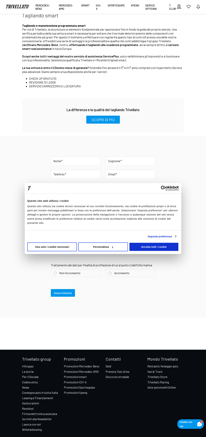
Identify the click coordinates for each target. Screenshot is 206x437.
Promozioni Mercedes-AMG (81, 371)
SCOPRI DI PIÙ (103, 119)
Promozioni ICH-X (75, 382)
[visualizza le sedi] (179, 7)
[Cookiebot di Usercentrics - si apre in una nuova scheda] (163, 188)
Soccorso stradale (117, 376)
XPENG (135, 5)
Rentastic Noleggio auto (162, 366)
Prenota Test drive (117, 371)
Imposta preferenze (160, 236)
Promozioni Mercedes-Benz (81, 366)
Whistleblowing (32, 429)
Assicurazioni (30, 403)
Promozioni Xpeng (75, 392)
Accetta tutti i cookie (154, 246)
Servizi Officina (151, 7)
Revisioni (28, 408)
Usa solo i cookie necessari (52, 246)
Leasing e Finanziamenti (37, 398)
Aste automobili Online (161, 387)
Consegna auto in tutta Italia (40, 392)
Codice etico (30, 382)
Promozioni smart (75, 376)
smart (85, 5)
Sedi (108, 366)
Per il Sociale (30, 376)
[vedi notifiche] (198, 7)
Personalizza (103, 246)
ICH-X (98, 7)
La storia (28, 371)
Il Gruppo (28, 366)
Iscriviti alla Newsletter (37, 419)
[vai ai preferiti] (188, 8)
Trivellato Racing (158, 382)
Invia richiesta (63, 294)
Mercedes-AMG (66, 7)
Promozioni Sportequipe (79, 387)
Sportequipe (116, 5)
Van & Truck (155, 371)
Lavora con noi (31, 424)
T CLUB (172, 7)
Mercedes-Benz (42, 7)
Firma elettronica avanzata (39, 413)
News (25, 387)
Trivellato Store (157, 376)
